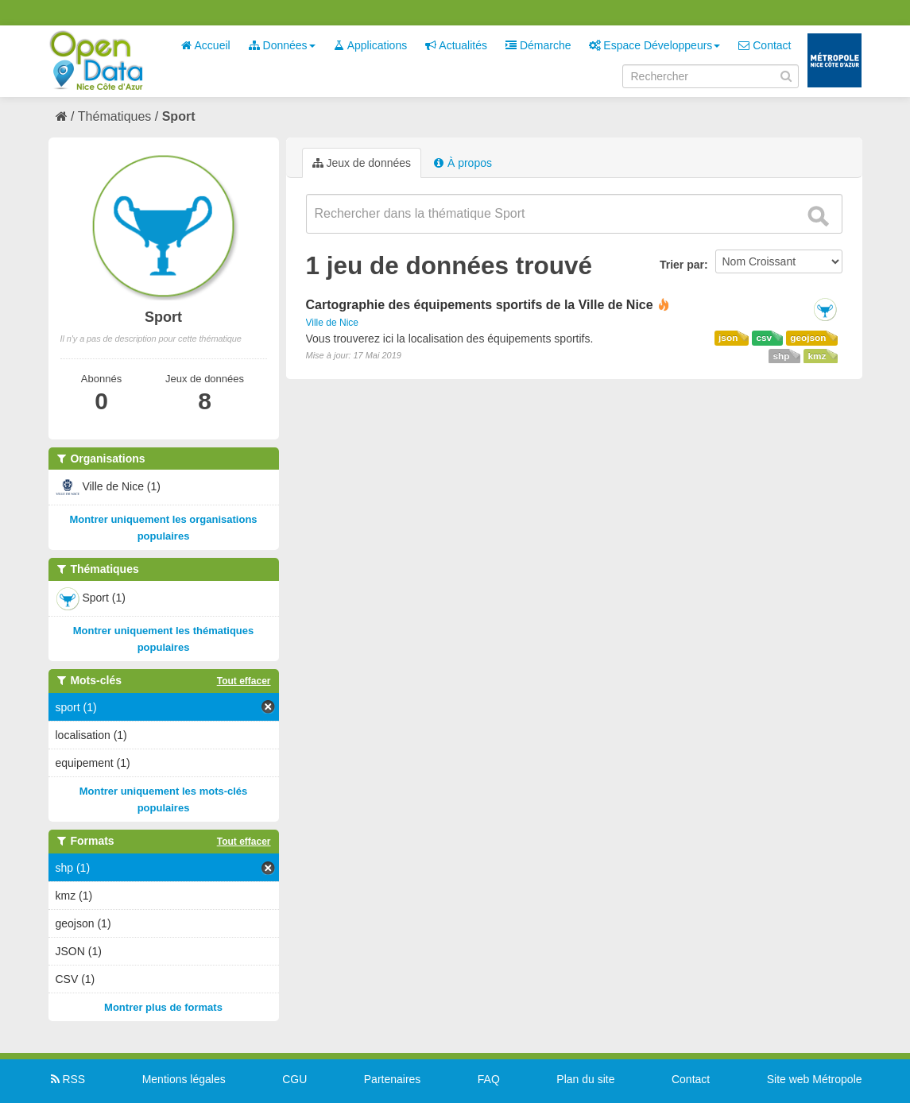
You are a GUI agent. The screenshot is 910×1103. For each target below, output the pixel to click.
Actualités (456, 45)
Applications (371, 45)
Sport (179, 116)
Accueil (205, 45)
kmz (816, 356)
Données (282, 45)
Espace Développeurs (654, 45)
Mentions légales (184, 1079)
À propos (462, 163)
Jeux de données (362, 163)
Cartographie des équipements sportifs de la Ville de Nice (479, 305)
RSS (67, 1079)
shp (781, 356)
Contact (764, 45)
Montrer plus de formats (163, 1007)
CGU (294, 1079)
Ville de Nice (332, 322)
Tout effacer (244, 681)
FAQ (489, 1079)
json (728, 337)
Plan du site (585, 1079)
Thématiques (115, 116)
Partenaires (392, 1079)
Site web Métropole (814, 1079)
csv (764, 337)
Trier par (682, 264)
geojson (808, 337)
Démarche (538, 45)
